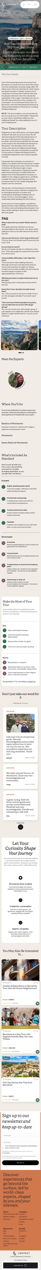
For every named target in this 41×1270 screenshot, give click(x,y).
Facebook (22, 1231)
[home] (11, 6)
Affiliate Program (9, 1217)
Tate (10, 372)
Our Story (22, 1214)
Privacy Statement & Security (20, 1256)
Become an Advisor (10, 1239)
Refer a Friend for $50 (10, 1214)
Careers (22, 1222)
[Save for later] (36, 962)
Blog (4, 1231)
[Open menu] (35, 5)
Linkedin (22, 1239)
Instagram (22, 1236)
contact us (31, 681)
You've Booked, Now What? (10, 1245)
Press (21, 1224)
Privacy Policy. (6, 1153)
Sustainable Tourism (26, 1219)
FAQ (4, 1233)
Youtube (22, 1241)
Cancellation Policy (20, 1260)
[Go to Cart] (29, 4)
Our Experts (23, 1217)
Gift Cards (6, 1219)
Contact (6, 1241)
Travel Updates (8, 1236)
